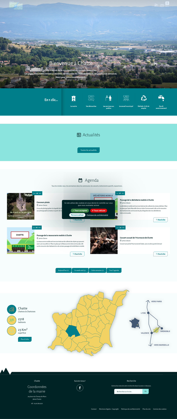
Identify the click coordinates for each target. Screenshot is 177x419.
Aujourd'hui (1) (60, 270)
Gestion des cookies (160, 409)
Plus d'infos (25, 340)
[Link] (77, 220)
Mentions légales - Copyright (109, 409)
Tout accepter (80, 210)
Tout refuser (98, 210)
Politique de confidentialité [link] (97, 215)
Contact (94, 409)
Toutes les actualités (88, 150)
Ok (145, 391)
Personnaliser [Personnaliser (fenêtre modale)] (77, 215)
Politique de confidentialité (130, 409)
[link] (162, 5)
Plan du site (147, 409)
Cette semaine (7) (98, 270)
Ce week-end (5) (79, 270)
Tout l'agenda (117, 270)
